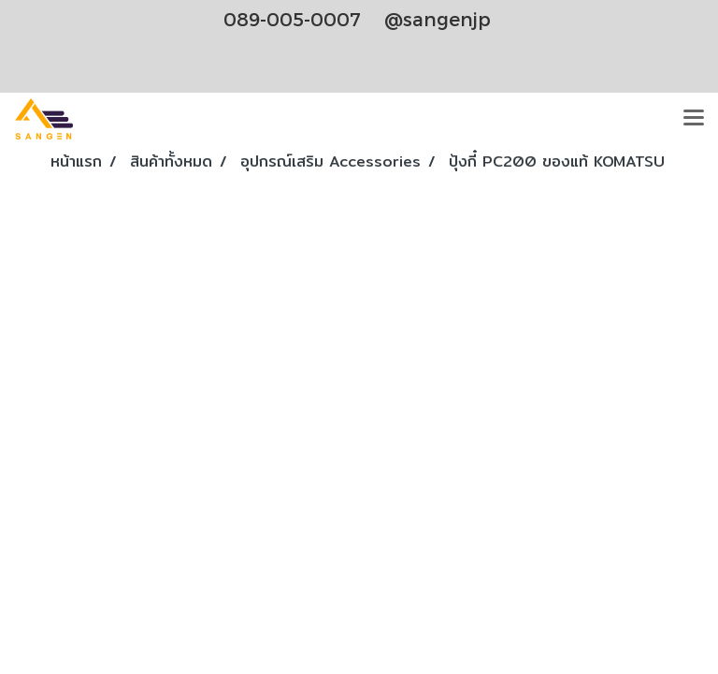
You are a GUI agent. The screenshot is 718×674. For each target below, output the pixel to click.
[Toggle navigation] (693, 118)
